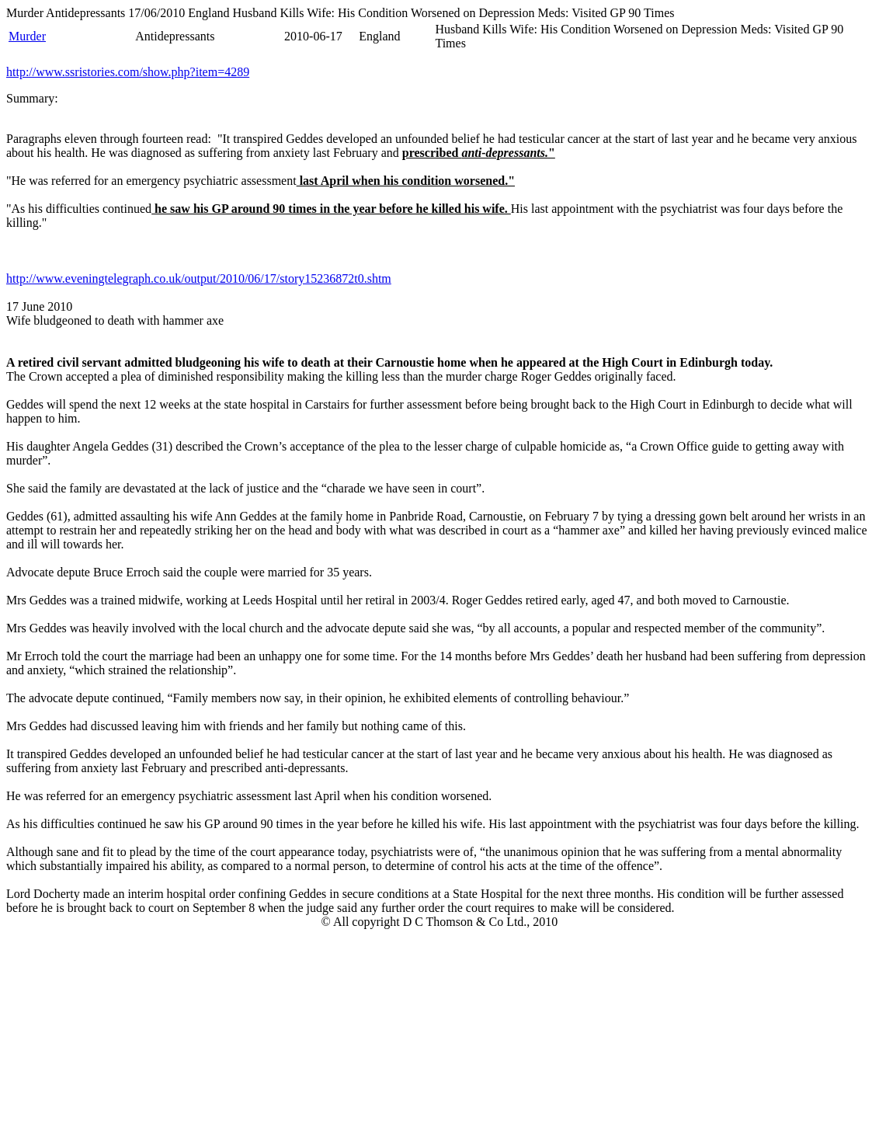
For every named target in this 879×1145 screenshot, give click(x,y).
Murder (27, 36)
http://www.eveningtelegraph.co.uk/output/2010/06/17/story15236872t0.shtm (198, 278)
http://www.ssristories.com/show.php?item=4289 (127, 71)
